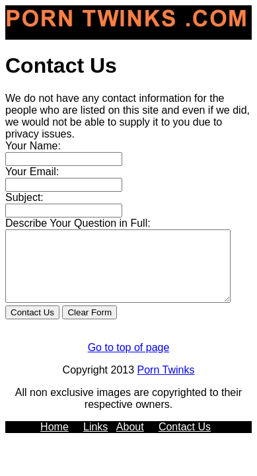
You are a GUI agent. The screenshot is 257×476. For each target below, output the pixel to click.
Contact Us (185, 440)
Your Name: (33, 145)
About (130, 440)
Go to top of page (129, 361)
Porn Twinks (166, 383)
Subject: (24, 197)
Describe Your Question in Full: (78, 223)
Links (95, 440)
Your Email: (32, 171)
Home (54, 440)
